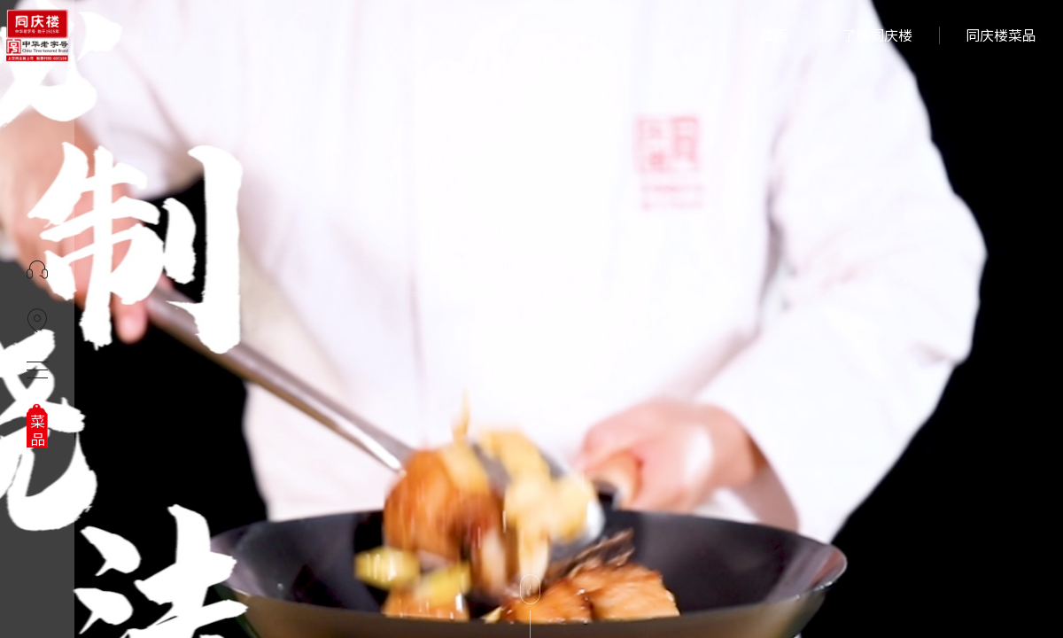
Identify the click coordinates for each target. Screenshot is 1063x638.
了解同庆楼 (877, 35)
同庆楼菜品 (1001, 35)
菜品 (37, 430)
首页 (774, 35)
